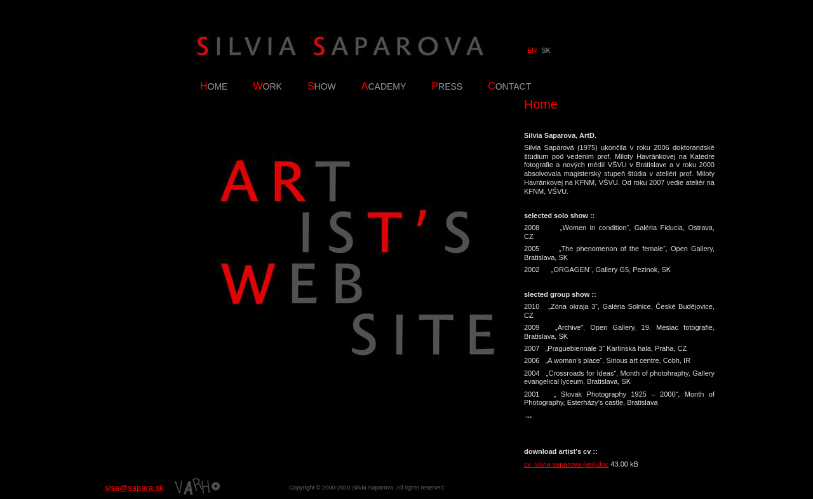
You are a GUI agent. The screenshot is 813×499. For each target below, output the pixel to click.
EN (532, 50)
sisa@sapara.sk (134, 488)
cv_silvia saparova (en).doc (566, 464)
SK (546, 50)
